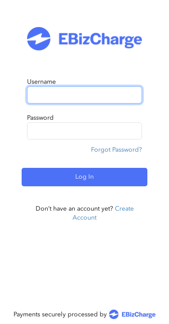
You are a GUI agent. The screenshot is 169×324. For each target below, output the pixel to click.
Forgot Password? (116, 149)
